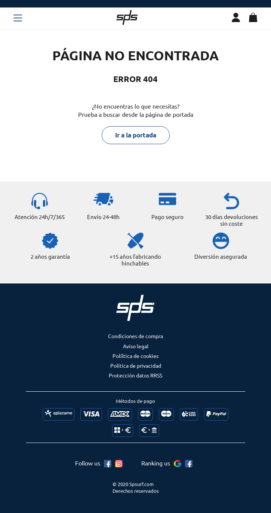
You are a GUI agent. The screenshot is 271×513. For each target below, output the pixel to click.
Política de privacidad (135, 365)
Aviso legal (135, 346)
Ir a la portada (135, 135)
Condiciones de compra (135, 336)
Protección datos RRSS (135, 375)
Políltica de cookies (135, 355)
